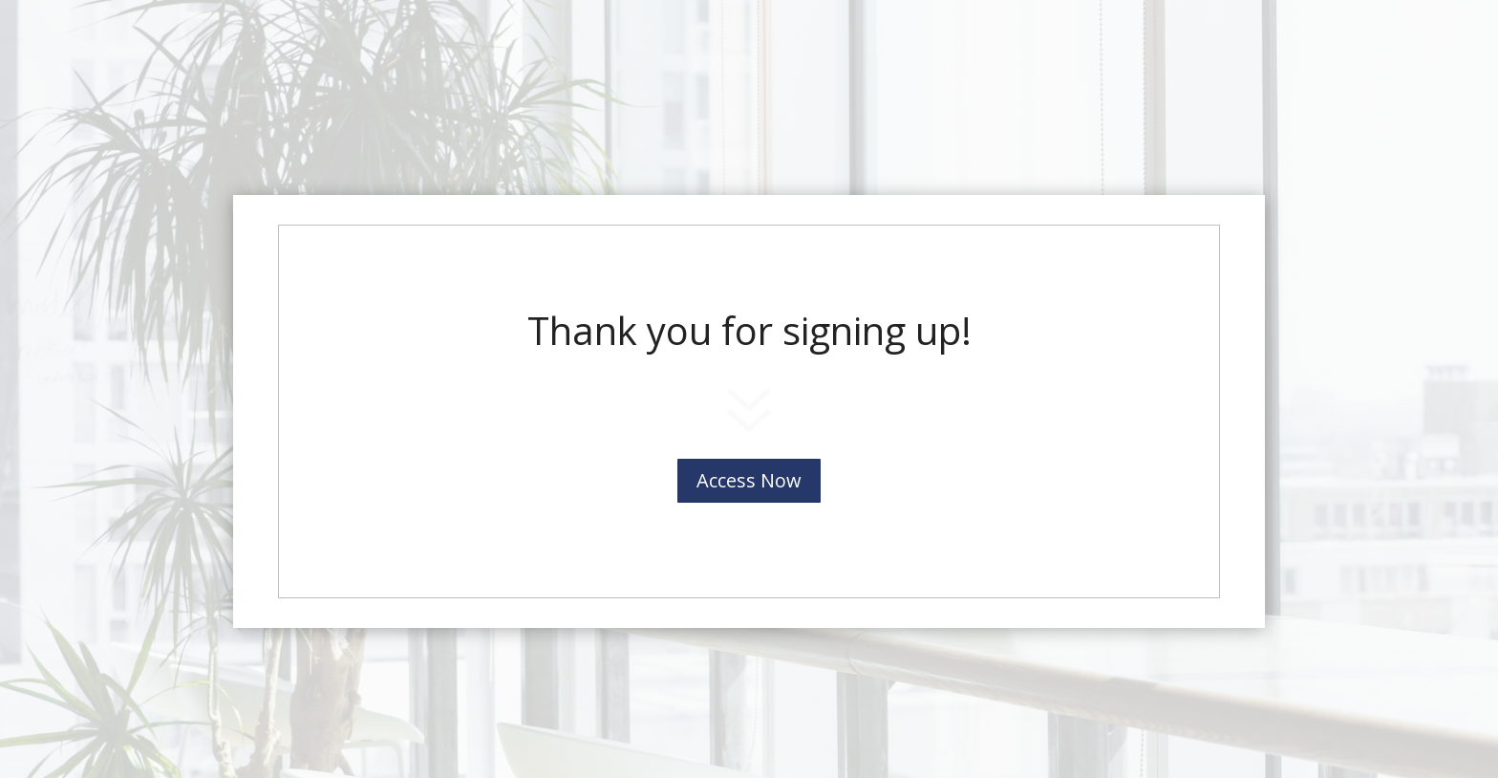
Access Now (749, 480)
